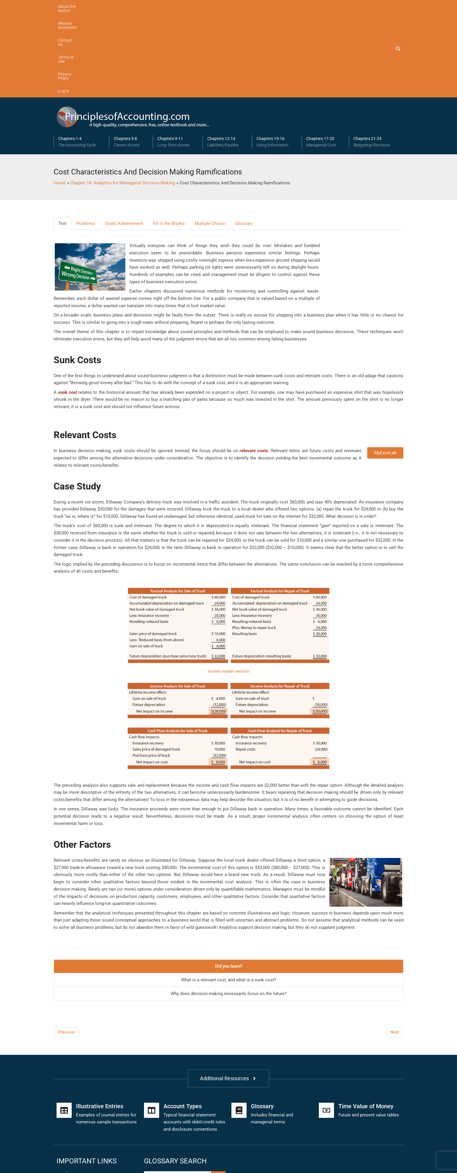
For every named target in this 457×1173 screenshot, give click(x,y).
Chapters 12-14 (227, 57)
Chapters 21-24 (376, 57)
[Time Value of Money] (326, 1026)
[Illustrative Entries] (64, 1026)
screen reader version (228, 587)
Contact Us (150, 6)
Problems (85, 138)
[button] (81, 57)
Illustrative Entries (99, 1021)
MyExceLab (385, 368)
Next (394, 947)
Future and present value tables (368, 1030)
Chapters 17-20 (325, 57)
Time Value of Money (365, 1021)
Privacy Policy (213, 6)
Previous (66, 947)
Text (62, 138)
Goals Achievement (124, 138)
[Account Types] (151, 1026)
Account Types (183, 1021)
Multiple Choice (210, 138)
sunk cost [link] (67, 307)
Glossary (243, 138)
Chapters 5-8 (131, 57)
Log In (241, 6)
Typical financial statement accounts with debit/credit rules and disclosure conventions (194, 1038)
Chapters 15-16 (276, 57)
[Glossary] (239, 1026)
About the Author (73, 6)
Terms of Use (181, 6)
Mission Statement (115, 6)
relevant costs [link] (254, 366)
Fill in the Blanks (169, 138)
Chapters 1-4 (81, 57)
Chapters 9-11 (177, 57)
